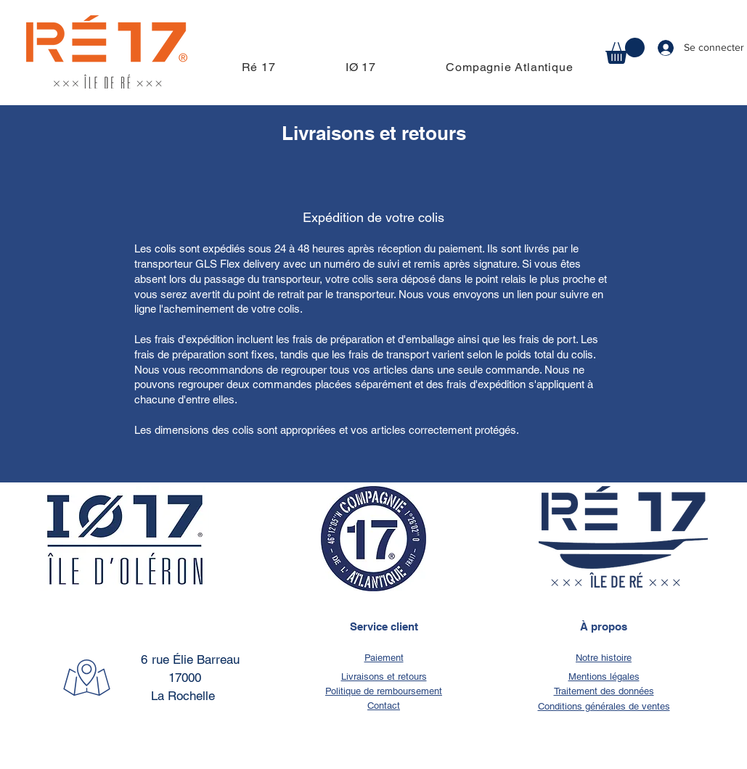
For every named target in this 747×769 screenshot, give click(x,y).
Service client (384, 626)
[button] (625, 51)
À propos (603, 626)
